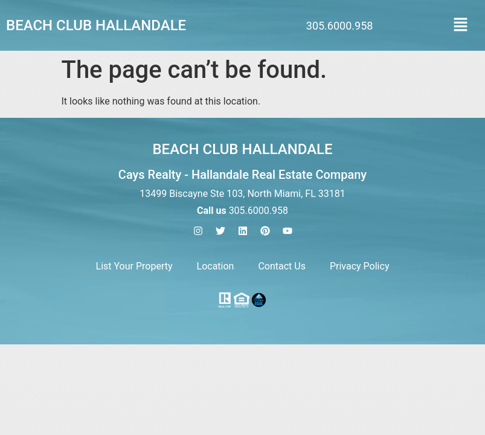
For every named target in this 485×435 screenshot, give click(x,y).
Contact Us (282, 266)
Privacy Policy (360, 266)
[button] (461, 25)
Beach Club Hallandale (96, 25)
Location (215, 266)
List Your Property (134, 266)
